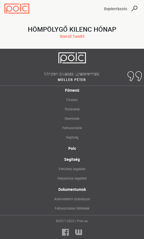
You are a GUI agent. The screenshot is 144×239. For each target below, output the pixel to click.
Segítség (72, 137)
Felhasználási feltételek (72, 208)
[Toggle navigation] (95, 8)
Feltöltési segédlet (72, 169)
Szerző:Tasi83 (72, 36)
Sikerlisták (72, 118)
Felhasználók (72, 128)
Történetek (72, 109)
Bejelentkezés (115, 8)
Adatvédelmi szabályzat (72, 199)
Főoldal (72, 99)
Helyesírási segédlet (72, 178)
